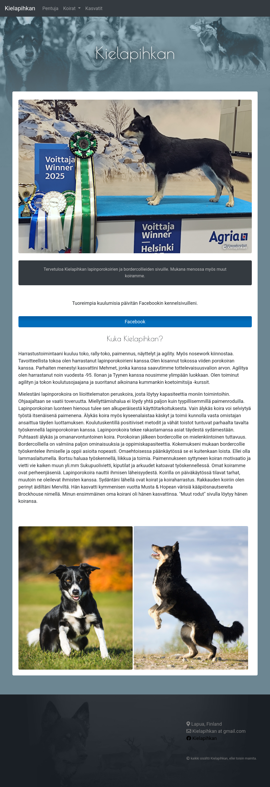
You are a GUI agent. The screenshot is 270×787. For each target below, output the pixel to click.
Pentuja (51, 7)
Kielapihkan (20, 8)
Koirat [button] (70, 8)
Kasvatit (94, 8)
